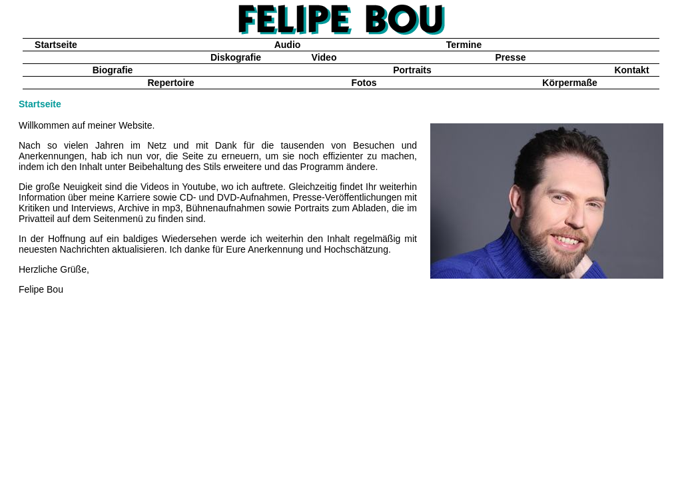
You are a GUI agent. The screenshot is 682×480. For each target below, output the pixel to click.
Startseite (56, 44)
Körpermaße (569, 82)
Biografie (113, 70)
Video (324, 57)
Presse (511, 57)
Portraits (412, 70)
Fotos (363, 82)
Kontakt (631, 70)
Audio (287, 44)
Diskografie (235, 57)
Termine (464, 44)
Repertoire (170, 82)
